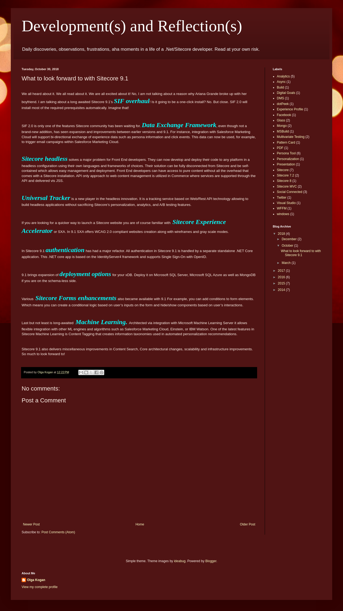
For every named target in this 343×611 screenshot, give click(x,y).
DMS (280, 98)
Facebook (284, 115)
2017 (282, 271)
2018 (282, 234)
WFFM (282, 208)
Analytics (283, 76)
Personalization (288, 159)
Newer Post (31, 524)
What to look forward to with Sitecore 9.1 (301, 253)
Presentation (286, 164)
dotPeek (283, 104)
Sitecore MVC (287, 186)
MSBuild (283, 131)
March (287, 263)
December (290, 239)
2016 (282, 277)
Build (280, 87)
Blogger (210, 561)
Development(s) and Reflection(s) (132, 26)
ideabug (180, 561)
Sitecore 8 (284, 181)
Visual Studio (286, 203)
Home (140, 524)
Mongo (282, 126)
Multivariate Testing (291, 137)
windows (283, 214)
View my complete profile (40, 587)
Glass (281, 120)
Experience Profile (290, 109)
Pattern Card (286, 142)
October (288, 245)
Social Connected (289, 192)
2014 (282, 290)
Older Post (247, 524)
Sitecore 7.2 (285, 175)
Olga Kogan (36, 580)
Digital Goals (286, 93)
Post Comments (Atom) (58, 532)
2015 (282, 283)
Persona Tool (286, 153)
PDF (280, 148)
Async (281, 82)
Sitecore (283, 170)
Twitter (281, 197)
